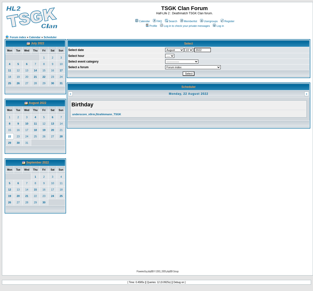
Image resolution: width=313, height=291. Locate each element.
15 (43, 70)
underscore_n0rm (83, 114)
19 (18, 76)
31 (61, 83)
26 (18, 83)
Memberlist (188, 21)
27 (26, 83)
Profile (151, 25)
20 (26, 76)
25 (9, 83)
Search (171, 21)
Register (227, 21)
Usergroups (209, 21)
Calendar (142, 21)
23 (52, 76)
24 (61, 76)
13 (26, 70)
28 (35, 83)
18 (9, 76)
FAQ (157, 21)
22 (43, 76)
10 (61, 64)
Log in (218, 25)
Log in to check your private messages (185, 25)
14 (35, 70)
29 (43, 83)
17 (61, 70)
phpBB (151, 271)
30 (52, 83)
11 (9, 70)
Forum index (18, 37)
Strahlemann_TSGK (108, 114)
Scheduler (50, 37)
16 (52, 70)
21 (35, 76)
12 (18, 70)
